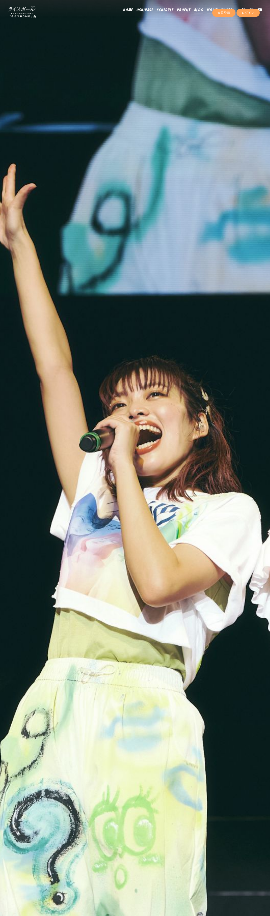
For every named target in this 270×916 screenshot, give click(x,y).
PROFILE (180, 15)
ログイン (248, 24)
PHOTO (223, 15)
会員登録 (224, 24)
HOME (124, 15)
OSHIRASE (141, 15)
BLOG (195, 15)
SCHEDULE (161, 15)
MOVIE (208, 15)
